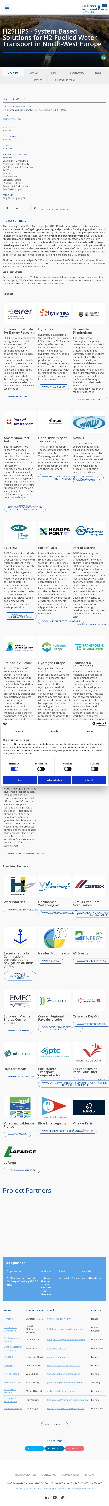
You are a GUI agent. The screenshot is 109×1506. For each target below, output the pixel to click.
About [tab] (90, 731)
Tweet (33, 1448)
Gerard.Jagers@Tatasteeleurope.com (65, 1408)
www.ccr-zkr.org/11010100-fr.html (20, 975)
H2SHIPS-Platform (64, 80)
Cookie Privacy (70, 1474)
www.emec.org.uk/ (18, 1030)
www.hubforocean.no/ (21, 1076)
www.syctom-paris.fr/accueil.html (20, 616)
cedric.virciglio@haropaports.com (63, 1365)
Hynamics (9, 1318)
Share (53, 1448)
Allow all (89, 780)
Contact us (49, 1474)
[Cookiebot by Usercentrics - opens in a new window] (94, 724)
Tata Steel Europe (13, 1408)
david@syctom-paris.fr (58, 1357)
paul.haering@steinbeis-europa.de (64, 1382)
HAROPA (8, 1365)
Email (72, 1448)
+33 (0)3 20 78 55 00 (30, 1488)
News (98, 72)
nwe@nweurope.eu (83, 1488)
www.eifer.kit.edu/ (18, 396)
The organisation (25, 1474)
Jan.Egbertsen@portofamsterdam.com (66, 1339)
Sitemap (89, 1474)
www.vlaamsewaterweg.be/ (58, 912)
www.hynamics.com (53, 386)
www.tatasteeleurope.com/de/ (26, 853)
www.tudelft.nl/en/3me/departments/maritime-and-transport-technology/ (70, 477)
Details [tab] (54, 731)
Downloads (77, 72)
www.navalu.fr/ (86, 479)
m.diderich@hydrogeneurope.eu (63, 1391)
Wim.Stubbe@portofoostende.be (63, 1373)
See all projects (54, 1424)
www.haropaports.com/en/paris (61, 621)
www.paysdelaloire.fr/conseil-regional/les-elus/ (60, 1028)
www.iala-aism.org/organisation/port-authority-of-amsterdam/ (25, 507)
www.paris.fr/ (85, 1131)
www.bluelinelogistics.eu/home (61, 1131)
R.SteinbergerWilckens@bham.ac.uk (65, 1329)
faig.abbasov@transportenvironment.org (68, 1399)
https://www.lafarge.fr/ (22, 1170)
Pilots (55, 72)
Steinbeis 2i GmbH (13, 1382)
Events (38, 80)
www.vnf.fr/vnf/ (17, 1134)
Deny (19, 780)
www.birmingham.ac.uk (90, 399)
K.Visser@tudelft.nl (56, 1348)
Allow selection (54, 780)
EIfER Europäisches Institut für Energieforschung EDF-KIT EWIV (22, 1281)
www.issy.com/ (50, 961)
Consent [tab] (19, 731)
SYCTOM (8, 1357)
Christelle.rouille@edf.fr (59, 1318)
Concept (35, 72)
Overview (13, 72)
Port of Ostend (11, 1373)
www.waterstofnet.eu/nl (23, 909)
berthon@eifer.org (12, 118)
